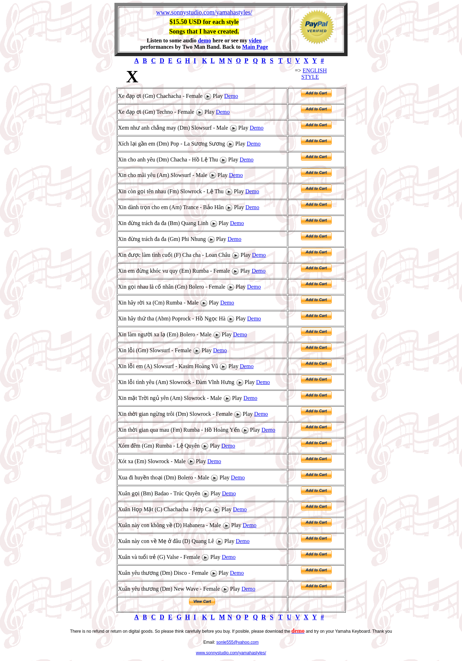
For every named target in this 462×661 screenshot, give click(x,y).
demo (204, 40)
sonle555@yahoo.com (238, 642)
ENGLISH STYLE (314, 73)
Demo (231, 96)
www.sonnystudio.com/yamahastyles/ (204, 12)
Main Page (255, 47)
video (255, 40)
